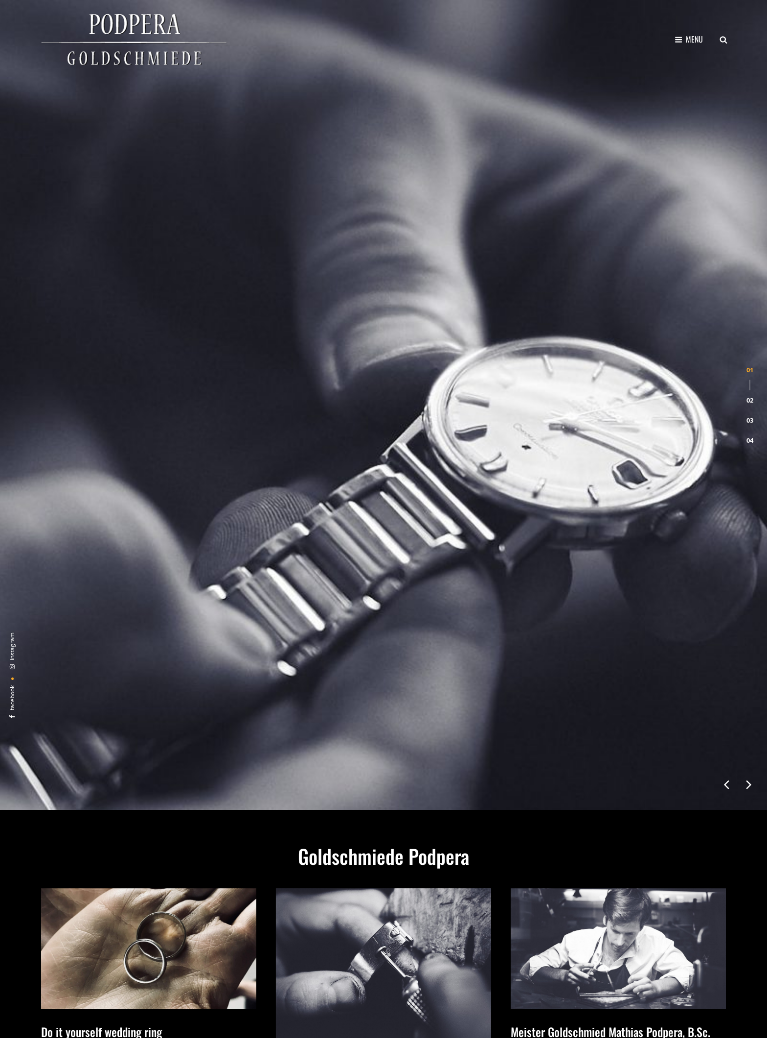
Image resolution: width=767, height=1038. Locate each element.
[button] (750, 165)
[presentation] (726, 365)
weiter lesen (63, 726)
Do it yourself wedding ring (101, 630)
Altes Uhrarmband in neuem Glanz (352, 664)
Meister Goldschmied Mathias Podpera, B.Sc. (610, 630)
